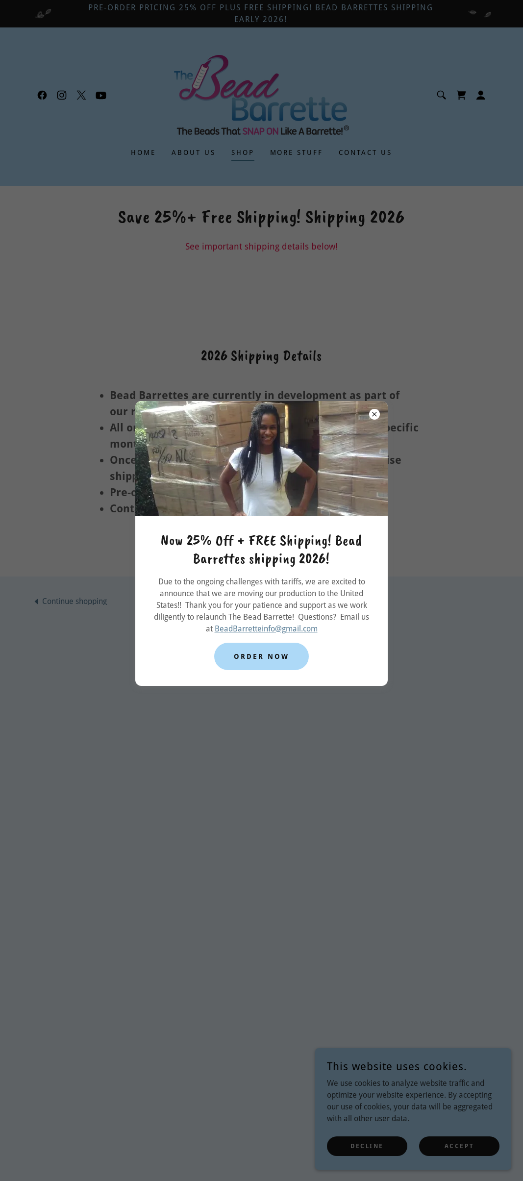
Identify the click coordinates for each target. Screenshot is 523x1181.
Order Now (261, 656)
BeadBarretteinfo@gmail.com (266, 628)
